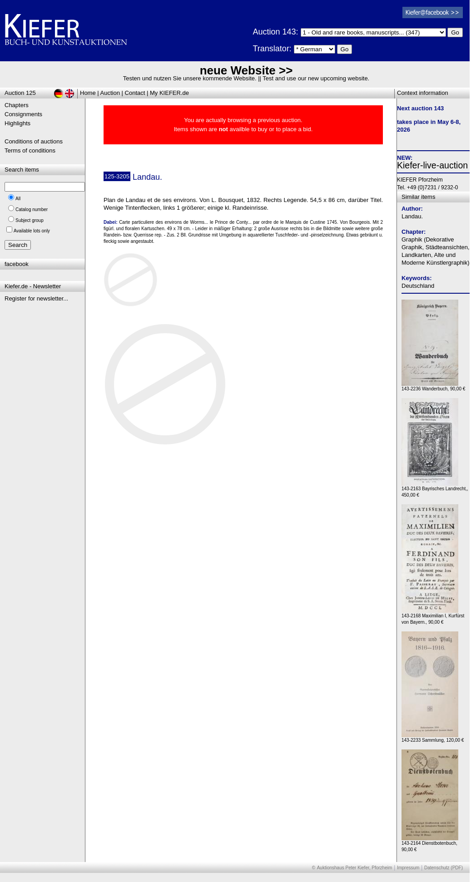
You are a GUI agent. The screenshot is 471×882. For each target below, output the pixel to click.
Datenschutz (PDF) (443, 867)
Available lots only (32, 230)
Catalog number (31, 209)
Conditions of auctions (34, 141)
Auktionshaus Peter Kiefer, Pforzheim (354, 867)
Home (88, 92)
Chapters (17, 105)
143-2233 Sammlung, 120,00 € (433, 738)
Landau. (412, 216)
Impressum (408, 867)
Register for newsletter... (36, 298)
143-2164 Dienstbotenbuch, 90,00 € (430, 844)
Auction (110, 92)
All (17, 198)
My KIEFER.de (169, 92)
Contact (135, 92)
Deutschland (418, 285)
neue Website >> (246, 70)
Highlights (17, 123)
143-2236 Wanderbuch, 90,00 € (433, 386)
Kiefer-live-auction (432, 165)
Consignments (23, 114)
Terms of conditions (30, 150)
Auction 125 (20, 92)
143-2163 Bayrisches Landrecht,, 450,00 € (435, 490)
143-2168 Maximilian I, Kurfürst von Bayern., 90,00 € (433, 617)
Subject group (29, 220)
